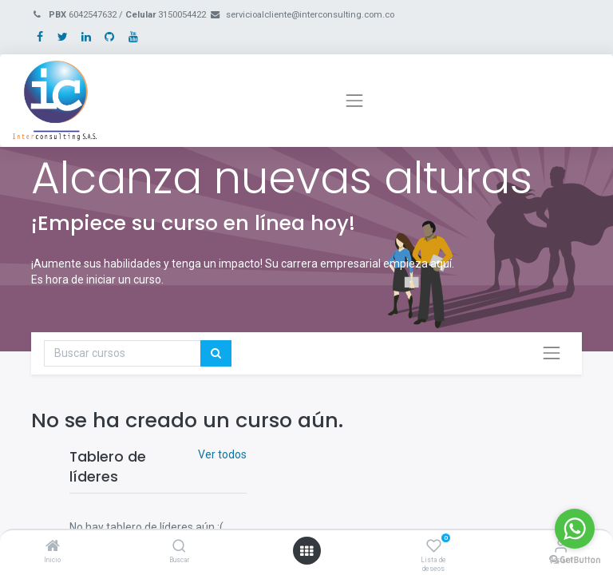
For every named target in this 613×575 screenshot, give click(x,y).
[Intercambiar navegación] (551, 353)
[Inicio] (52, 547)
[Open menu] (306, 551)
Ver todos (222, 454)
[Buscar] (179, 547)
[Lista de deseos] (433, 547)
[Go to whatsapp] (575, 529)
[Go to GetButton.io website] (574, 559)
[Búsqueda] (215, 353)
